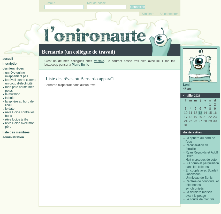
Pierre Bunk (80, 64)
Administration (13, 137)
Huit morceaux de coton (202, 159)
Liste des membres (16, 132)
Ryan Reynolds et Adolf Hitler (202, 154)
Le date (9, 108)
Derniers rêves (13, 68)
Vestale (99, 61)
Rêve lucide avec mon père (19, 125)
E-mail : (49, 3)
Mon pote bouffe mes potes (19, 88)
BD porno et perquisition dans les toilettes (202, 165)
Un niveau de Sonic (199, 177)
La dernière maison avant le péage (199, 194)
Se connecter (168, 14)
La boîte (10, 98)
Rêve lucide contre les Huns (19, 114)
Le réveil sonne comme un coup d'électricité (20, 81)
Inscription (10, 63)
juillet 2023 (193, 95)
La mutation (12, 94)
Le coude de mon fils (200, 199)
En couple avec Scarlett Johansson (202, 172)
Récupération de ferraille (197, 147)
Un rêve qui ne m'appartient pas (16, 74)
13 (200, 113)
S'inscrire (148, 14)
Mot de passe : (97, 3)
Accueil (8, 59)
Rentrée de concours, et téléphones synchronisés (202, 184)
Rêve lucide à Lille (16, 119)
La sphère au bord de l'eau (19, 103)
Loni (186, 85)
